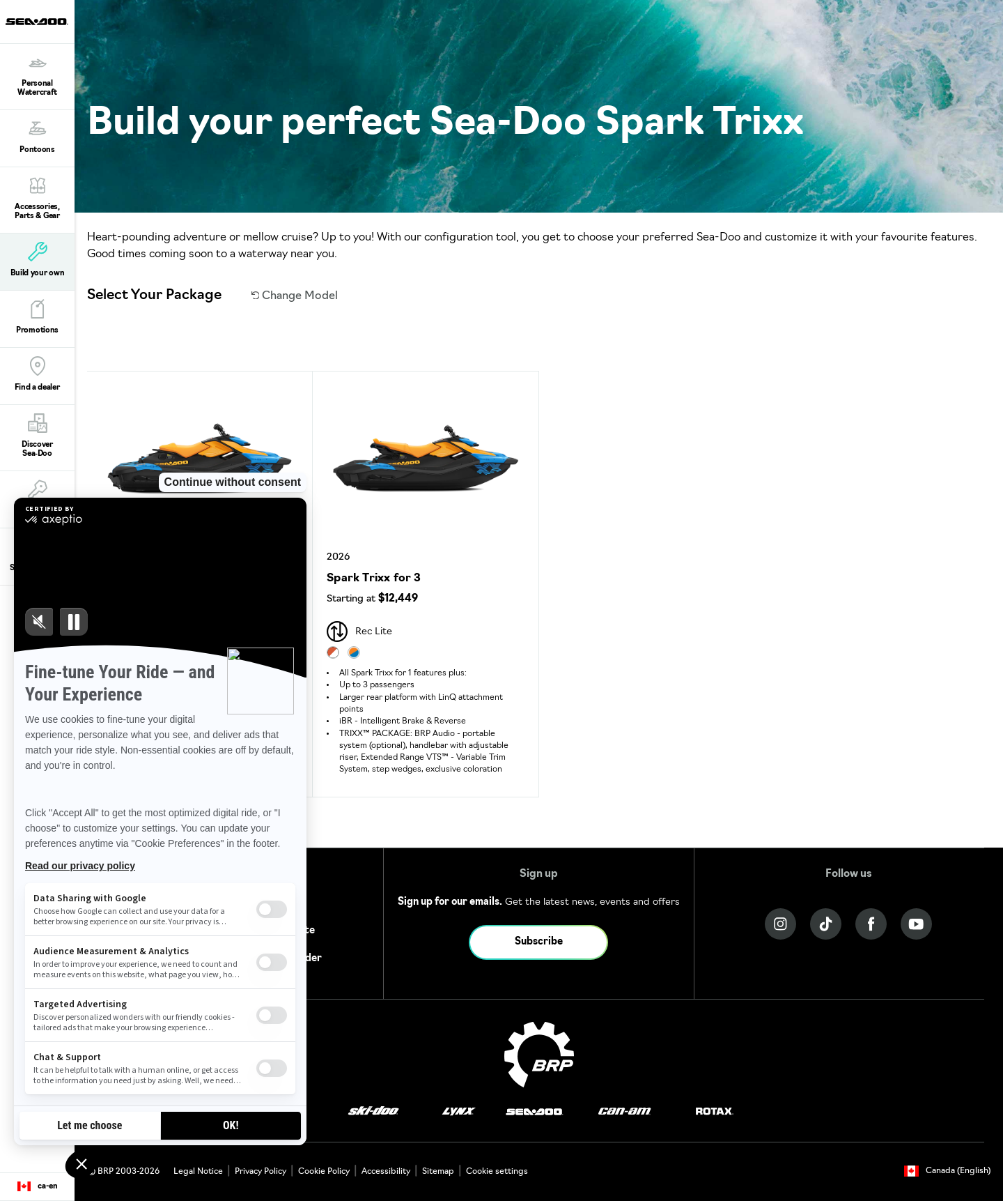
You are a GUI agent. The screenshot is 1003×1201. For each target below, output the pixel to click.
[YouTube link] (916, 924)
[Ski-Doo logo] (373, 1112)
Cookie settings (497, 1172)
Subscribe (539, 942)
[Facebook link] (871, 924)
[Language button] (37, 1187)
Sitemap (438, 1172)
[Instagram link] (780, 924)
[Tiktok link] (825, 924)
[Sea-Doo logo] (37, 21)
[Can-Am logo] (624, 1112)
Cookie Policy (324, 1172)
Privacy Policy (260, 1172)
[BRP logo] (539, 1054)
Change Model (295, 296)
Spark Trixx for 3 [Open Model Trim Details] (374, 578)
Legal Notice (198, 1172)
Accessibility (385, 1172)
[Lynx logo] (459, 1112)
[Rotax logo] (715, 1112)
